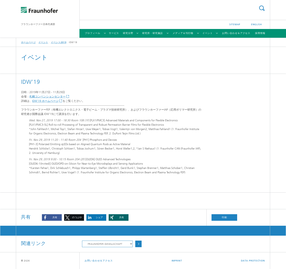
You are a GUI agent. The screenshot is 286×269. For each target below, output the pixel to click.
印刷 (224, 217)
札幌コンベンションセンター (47, 96)
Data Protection (253, 260)
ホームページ (28, 42)
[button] (52, 217)
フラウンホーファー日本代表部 (38, 24)
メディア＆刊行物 (183, 33)
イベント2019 (58, 42)
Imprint (177, 260)
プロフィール (92, 33)
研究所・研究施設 (152, 33)
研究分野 (128, 33)
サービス (114, 33)
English (256, 24)
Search (262, 8)
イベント (207, 33)
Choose (138, 244)
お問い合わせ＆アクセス (236, 33)
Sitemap (234, 24)
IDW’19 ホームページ (45, 101)
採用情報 (260, 33)
